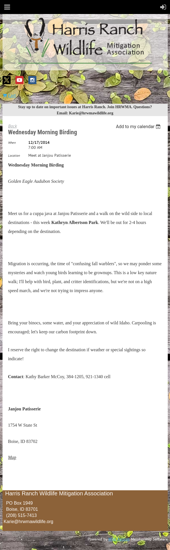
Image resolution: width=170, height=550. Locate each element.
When (12, 142)
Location (14, 155)
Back (12, 126)
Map (12, 457)
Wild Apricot (119, 539)
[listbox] (139, 126)
